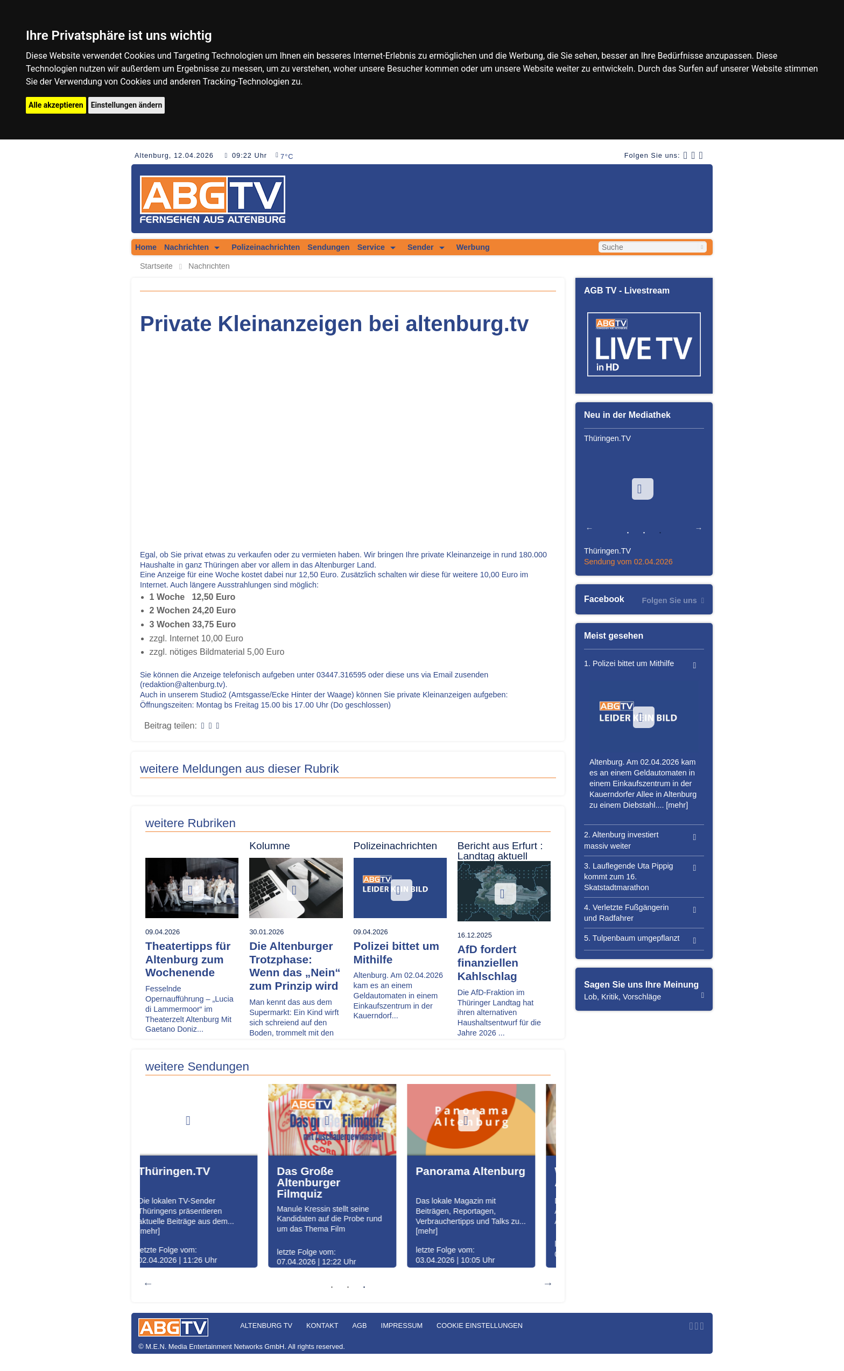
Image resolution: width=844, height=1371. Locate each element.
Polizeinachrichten (265, 247)
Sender (420, 247)
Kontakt (322, 1325)
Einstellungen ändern (127, 105)
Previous (148, 1283)
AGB (360, 1325)
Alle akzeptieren (56, 105)
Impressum (402, 1325)
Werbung (473, 247)
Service (371, 247)
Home (146, 247)
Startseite (156, 266)
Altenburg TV (266, 1325)
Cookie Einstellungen (480, 1325)
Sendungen (328, 247)
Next (548, 1283)
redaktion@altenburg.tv (183, 684)
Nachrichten (186, 247)
